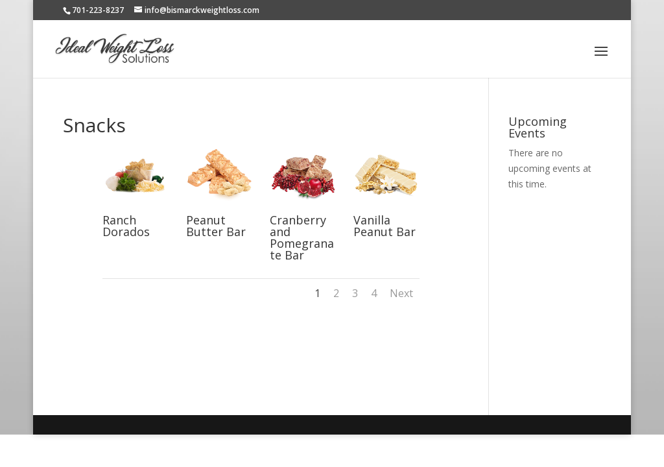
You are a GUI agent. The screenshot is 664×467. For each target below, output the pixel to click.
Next (401, 293)
